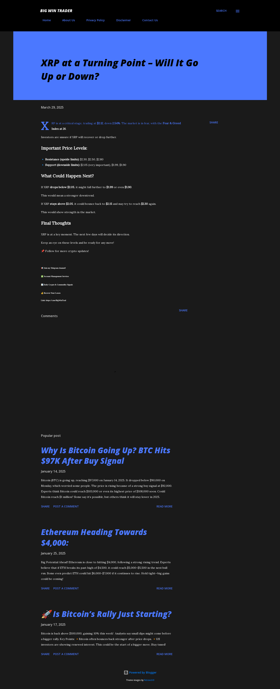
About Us (66, 20)
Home (44, 20)
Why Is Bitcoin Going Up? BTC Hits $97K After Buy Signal (105, 455)
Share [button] (213, 122)
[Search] (221, 11)
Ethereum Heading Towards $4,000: (94, 537)
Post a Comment (66, 506)
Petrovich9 (149, 680)
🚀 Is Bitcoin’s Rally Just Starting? (106, 613)
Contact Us (147, 20)
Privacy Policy (93, 20)
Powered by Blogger (140, 672)
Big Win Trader (56, 10)
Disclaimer (121, 20)
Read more (165, 506)
